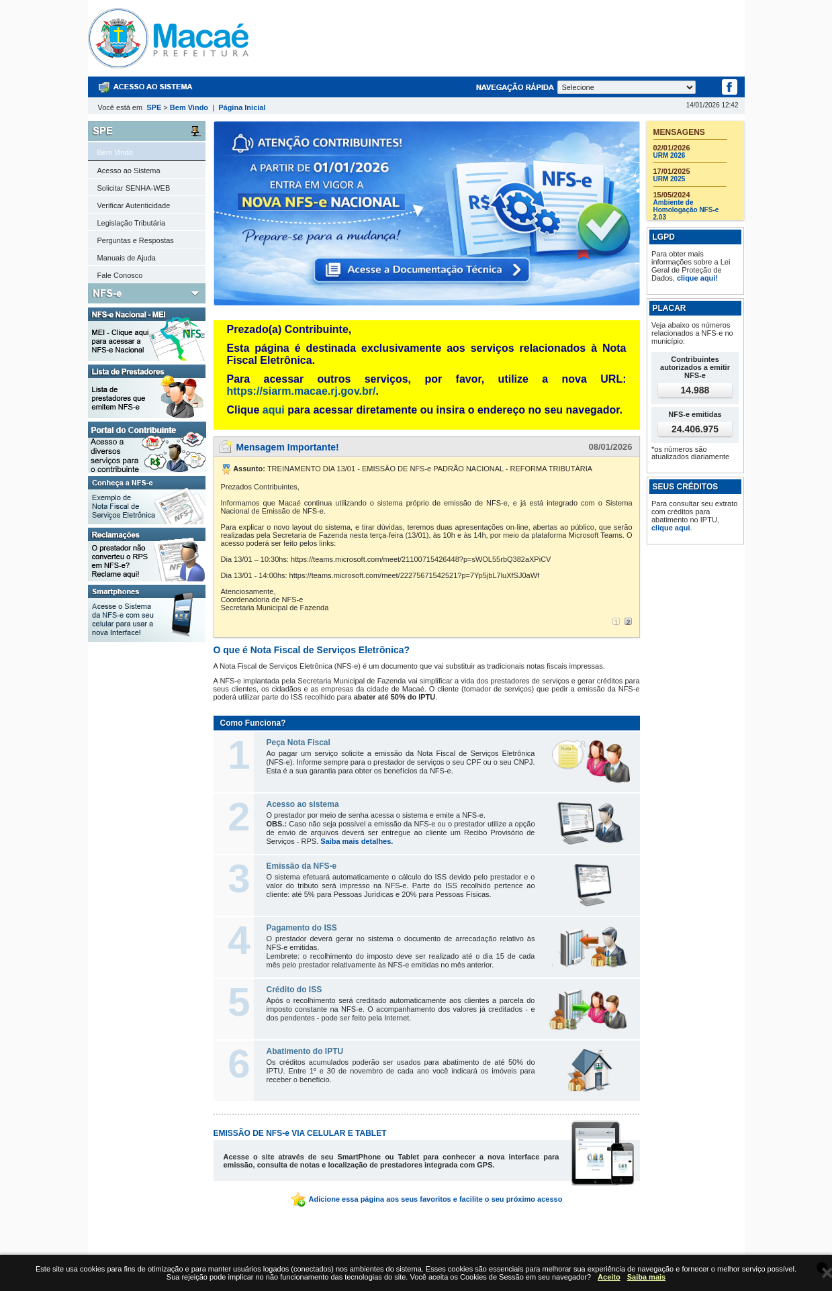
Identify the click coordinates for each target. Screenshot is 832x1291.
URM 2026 (669, 155)
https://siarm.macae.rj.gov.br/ (301, 391)
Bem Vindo (189, 107)
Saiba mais (646, 1277)
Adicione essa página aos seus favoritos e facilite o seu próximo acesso (427, 1199)
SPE (153, 107)
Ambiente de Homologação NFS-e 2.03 (686, 210)
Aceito (609, 1277)
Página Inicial (241, 107)
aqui (274, 410)
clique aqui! (697, 278)
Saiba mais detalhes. (356, 841)
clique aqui (670, 528)
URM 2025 (669, 179)
